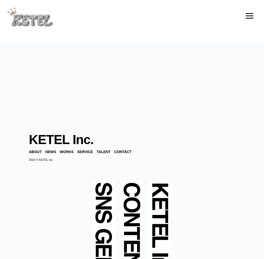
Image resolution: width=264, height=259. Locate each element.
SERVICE (85, 152)
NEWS (50, 152)
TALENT (104, 152)
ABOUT (35, 152)
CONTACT (122, 152)
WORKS (67, 152)
